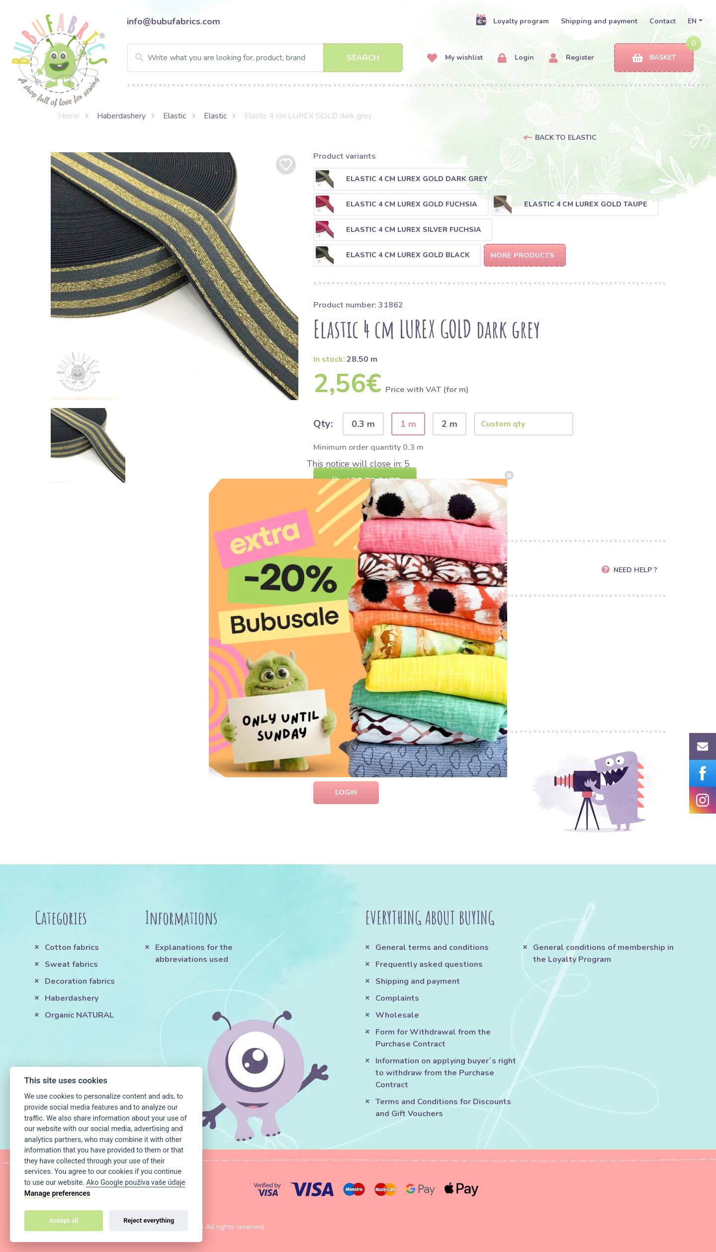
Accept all (63, 1220)
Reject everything (148, 1220)
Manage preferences (57, 1193)
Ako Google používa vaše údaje (135, 1182)
